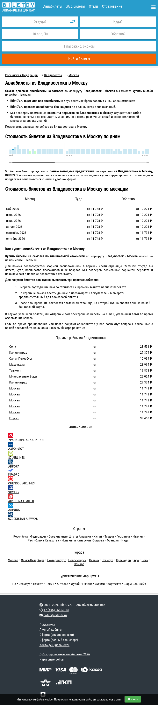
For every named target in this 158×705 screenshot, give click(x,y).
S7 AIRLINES (16, 457)
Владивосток (53, 75)
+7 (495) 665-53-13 (56, 610)
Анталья (62, 584)
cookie (49, 699)
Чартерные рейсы (52, 659)
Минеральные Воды (23, 376)
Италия (138, 536)
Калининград (18, 352)
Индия (125, 540)
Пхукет (14, 418)
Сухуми (100, 584)
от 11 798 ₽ (95, 215)
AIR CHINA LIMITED (21, 501)
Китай (98, 536)
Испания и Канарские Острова (83, 540)
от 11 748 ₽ (95, 209)
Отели (93, 6)
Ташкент (15, 370)
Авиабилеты (52, 6)
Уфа (136, 560)
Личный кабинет (51, 629)
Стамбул (107, 560)
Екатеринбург (56, 560)
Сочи (12, 346)
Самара (79, 564)
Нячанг (87, 584)
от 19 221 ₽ (144, 209)
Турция (109, 536)
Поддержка (48, 624)
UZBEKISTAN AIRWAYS (23, 519)
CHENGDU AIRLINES (21, 483)
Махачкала (17, 364)
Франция (113, 540)
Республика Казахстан (43, 540)
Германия (123, 536)
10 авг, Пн (40, 34)
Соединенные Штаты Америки (70, 536)
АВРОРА (13, 466)
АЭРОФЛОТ (16, 449)
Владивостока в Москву (70, 127)
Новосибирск (77, 560)
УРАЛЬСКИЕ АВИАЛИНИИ (26, 440)
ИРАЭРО (14, 474)
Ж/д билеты (75, 6)
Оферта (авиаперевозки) (57, 635)
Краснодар (123, 560)
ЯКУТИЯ (13, 492)
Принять (133, 699)
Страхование (112, 6)
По (14, 584)
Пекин (49, 584)
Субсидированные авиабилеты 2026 (65, 654)
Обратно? (118, 34)
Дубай (75, 584)
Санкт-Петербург (21, 358)
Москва (74, 75)
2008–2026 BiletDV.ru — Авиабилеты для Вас (74, 605)
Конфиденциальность (55, 645)
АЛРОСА (14, 510)
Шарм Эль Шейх (135, 584)
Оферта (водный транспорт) (59, 640)
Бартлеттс (114, 584)
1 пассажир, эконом (79, 46)
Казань (94, 560)
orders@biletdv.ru (55, 615)
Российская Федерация (21, 75)
